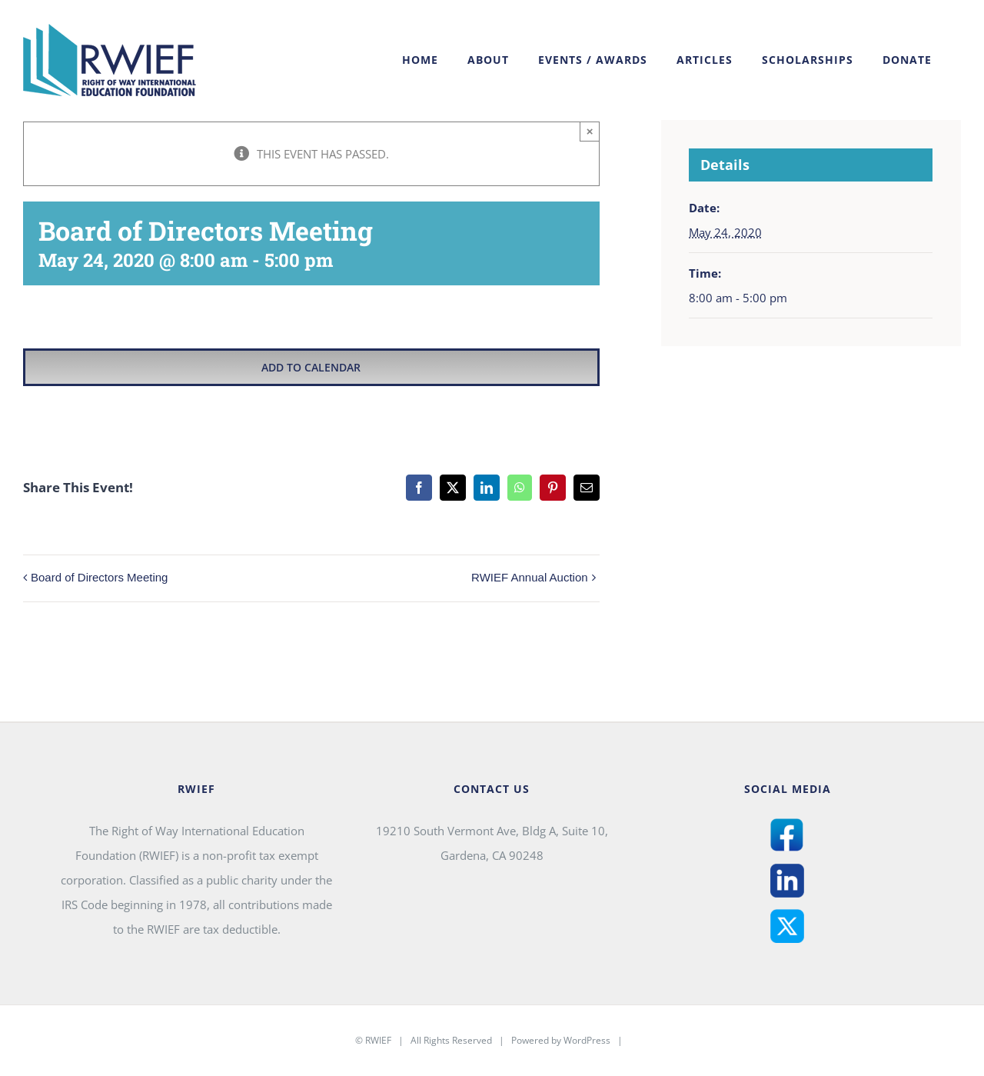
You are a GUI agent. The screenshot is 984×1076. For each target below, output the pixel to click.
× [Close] (590, 131)
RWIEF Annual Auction (529, 577)
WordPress (586, 1040)
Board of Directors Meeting (99, 577)
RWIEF (378, 1040)
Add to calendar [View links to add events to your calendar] (311, 367)
